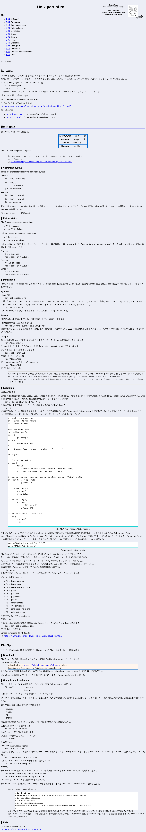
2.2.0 (8, 28)
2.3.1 (8, 34)
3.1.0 (8, 49)
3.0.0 (8, 46)
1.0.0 (8, 19)
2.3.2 (8, 37)
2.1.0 (8, 25)
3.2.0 (8, 52)
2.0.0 (8, 22)
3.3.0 (8, 55)
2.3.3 (8, 40)
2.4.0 (8, 43)
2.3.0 (8, 31)
